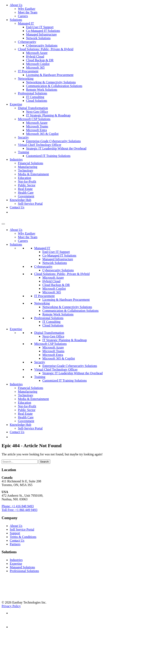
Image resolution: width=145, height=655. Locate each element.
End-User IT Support (40, 27)
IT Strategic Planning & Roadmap (48, 115)
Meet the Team (27, 12)
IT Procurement (28, 71)
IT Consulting (35, 97)
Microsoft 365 (35, 67)
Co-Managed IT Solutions (43, 30)
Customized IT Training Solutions (48, 156)
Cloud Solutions (36, 100)
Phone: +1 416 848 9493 (18, 506)
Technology (25, 170)
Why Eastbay (26, 8)
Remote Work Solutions (41, 89)
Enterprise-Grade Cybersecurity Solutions (53, 141)
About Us (16, 5)
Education (24, 178)
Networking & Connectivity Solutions (51, 82)
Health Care (26, 192)
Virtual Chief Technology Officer (39, 144)
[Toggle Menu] (3, 224)
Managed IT (26, 23)
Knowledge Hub (20, 200)
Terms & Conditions (23, 537)
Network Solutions (38, 38)
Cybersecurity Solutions (41, 45)
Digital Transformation (33, 108)
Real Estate (25, 189)
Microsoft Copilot (37, 64)
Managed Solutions (22, 567)
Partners (15, 544)
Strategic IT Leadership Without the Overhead (56, 148)
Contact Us (17, 207)
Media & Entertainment (33, 174)
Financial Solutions (30, 163)
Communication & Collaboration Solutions (54, 86)
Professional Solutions (32, 93)
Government (26, 196)
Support (15, 533)
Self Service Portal (22, 529)
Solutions (16, 19)
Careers (23, 16)
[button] (12, 212)
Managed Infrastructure (41, 34)
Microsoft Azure (36, 53)
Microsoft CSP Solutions (34, 119)
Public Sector (26, 185)
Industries (16, 159)
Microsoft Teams (37, 126)
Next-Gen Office (37, 111)
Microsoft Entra (36, 130)
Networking (25, 78)
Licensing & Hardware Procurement (49, 75)
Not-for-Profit (27, 181)
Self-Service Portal (30, 203)
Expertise (16, 104)
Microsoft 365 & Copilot (42, 133)
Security (23, 137)
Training (23, 152)
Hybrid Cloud (35, 56)
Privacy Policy (11, 606)
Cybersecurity (27, 42)
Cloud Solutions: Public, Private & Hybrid (45, 49)
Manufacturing (27, 167)
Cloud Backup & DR (40, 60)
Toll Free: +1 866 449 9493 (19, 510)
